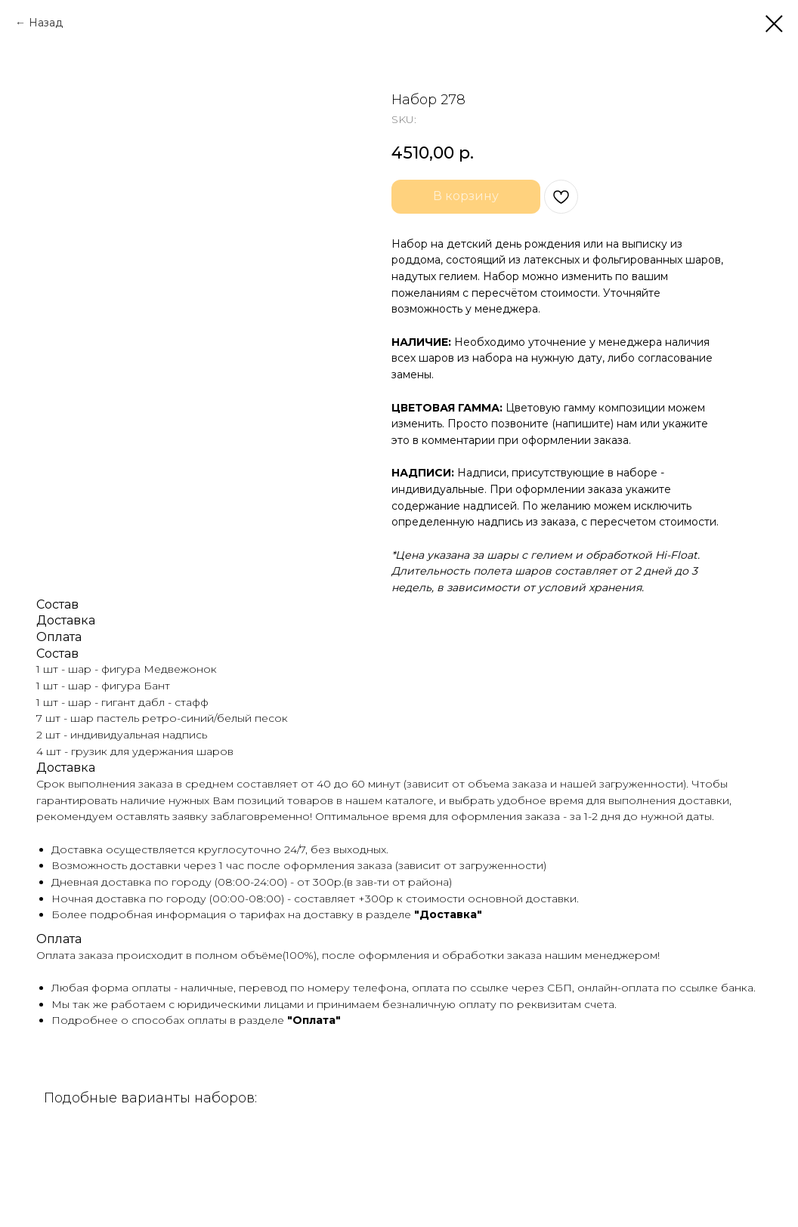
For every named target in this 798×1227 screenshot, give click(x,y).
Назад (46, 22)
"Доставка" (448, 914)
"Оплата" (314, 1020)
